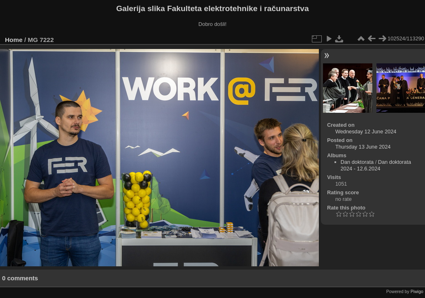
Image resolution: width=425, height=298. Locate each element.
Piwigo (417, 291)
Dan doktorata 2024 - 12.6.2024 (376, 165)
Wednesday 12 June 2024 (365, 131)
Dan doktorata (357, 162)
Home (14, 39)
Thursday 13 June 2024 (362, 147)
